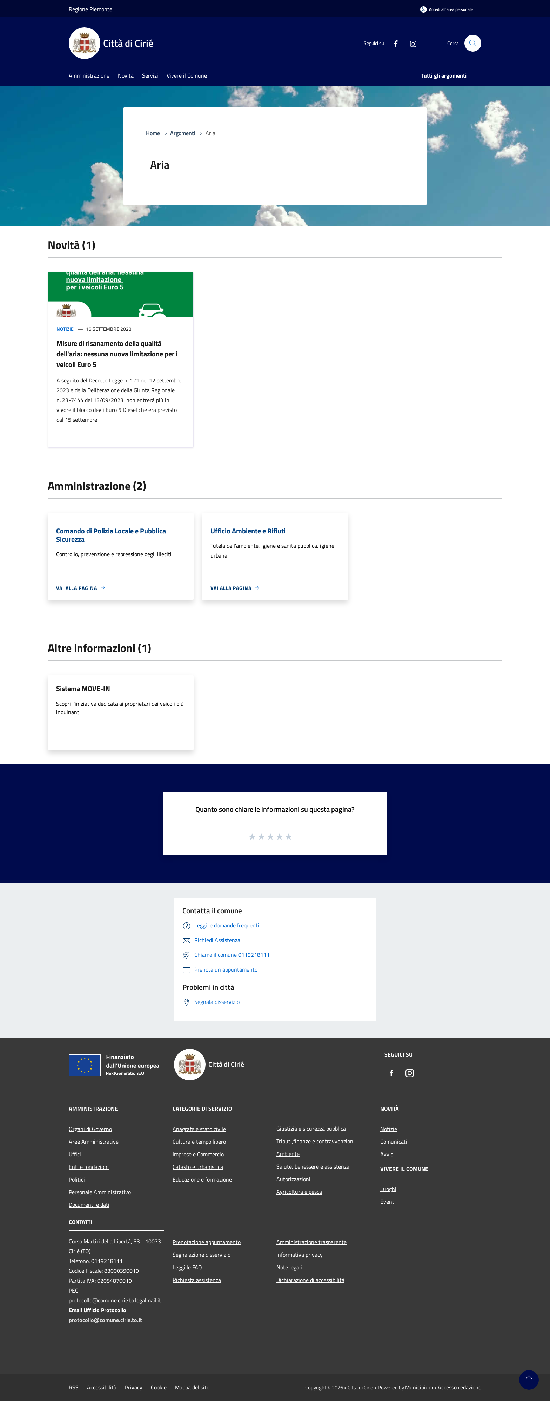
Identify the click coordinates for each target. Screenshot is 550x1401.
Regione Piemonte (90, 9)
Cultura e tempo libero (199, 1141)
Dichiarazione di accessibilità (310, 1280)
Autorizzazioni (293, 1179)
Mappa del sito (192, 1387)
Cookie (159, 1387)
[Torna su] (529, 1380)
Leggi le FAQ (187, 1267)
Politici (77, 1179)
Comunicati (393, 1141)
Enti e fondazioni (89, 1167)
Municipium (419, 1387)
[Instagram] (410, 43)
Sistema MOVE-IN (83, 688)
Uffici (75, 1154)
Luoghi (388, 1189)
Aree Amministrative (94, 1141)
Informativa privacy (299, 1254)
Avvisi (387, 1154)
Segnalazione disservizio (201, 1254)
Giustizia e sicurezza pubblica (311, 1128)
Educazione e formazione (202, 1179)
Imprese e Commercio (198, 1154)
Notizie (65, 329)
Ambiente (288, 1154)
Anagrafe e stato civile (199, 1129)
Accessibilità (101, 1387)
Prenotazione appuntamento (207, 1242)
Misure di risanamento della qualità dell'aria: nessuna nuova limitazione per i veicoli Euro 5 (116, 354)
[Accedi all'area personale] (446, 9)
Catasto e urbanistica (198, 1167)
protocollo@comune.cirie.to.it (105, 1320)
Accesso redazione (459, 1387)
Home (153, 133)
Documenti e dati (89, 1205)
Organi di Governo (90, 1129)
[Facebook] (393, 43)
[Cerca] (472, 43)
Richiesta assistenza (197, 1280)
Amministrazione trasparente (311, 1242)
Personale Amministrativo (100, 1192)
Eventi (388, 1201)
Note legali (289, 1267)
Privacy (133, 1387)
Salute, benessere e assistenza (312, 1166)
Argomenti (182, 133)
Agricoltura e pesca (299, 1192)
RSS (74, 1387)
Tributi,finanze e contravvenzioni (315, 1141)
